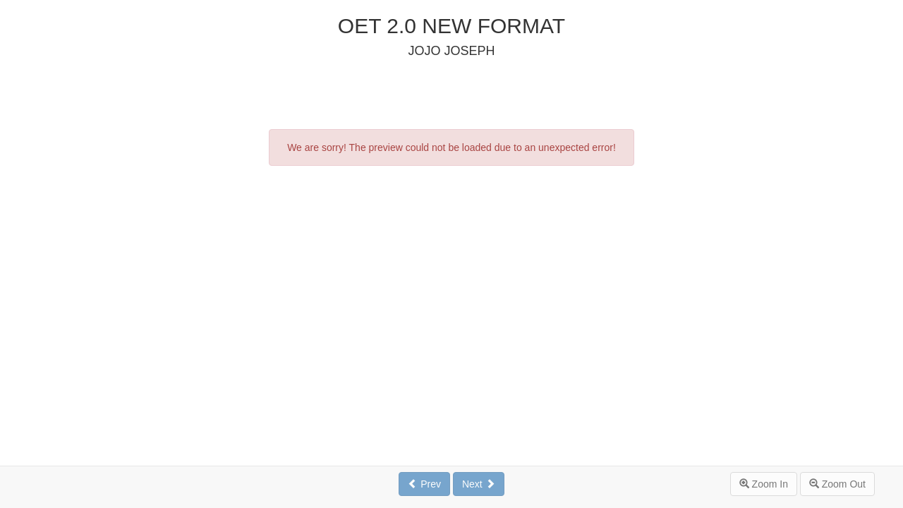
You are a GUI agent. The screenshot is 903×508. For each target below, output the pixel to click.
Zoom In (763, 484)
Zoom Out (837, 484)
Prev (424, 484)
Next (478, 484)
